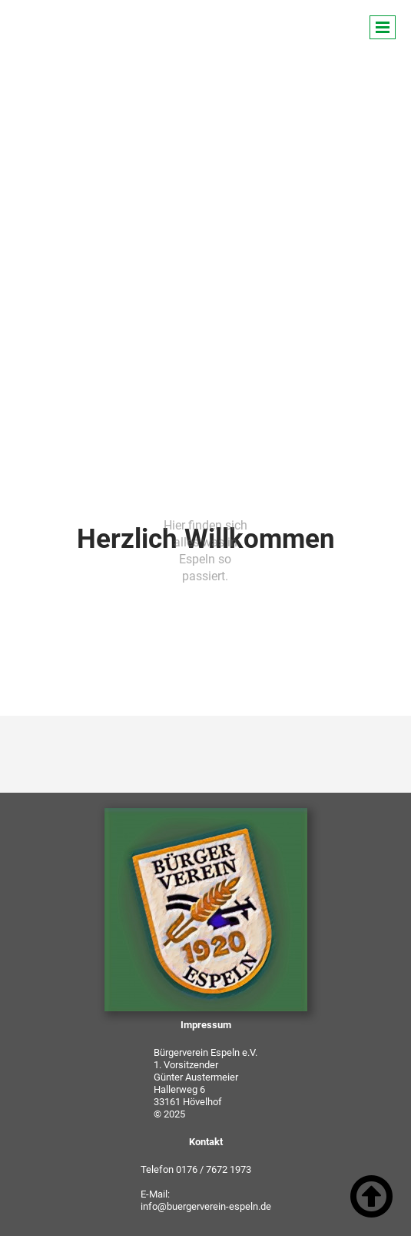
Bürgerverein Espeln (116, 32)
